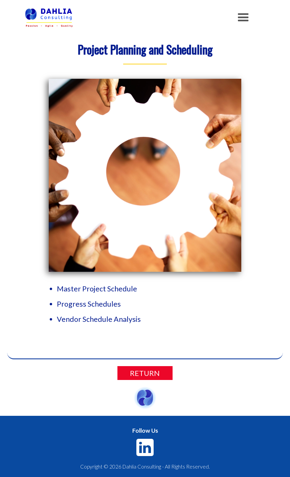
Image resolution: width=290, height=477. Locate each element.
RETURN (145, 373)
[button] (243, 17)
